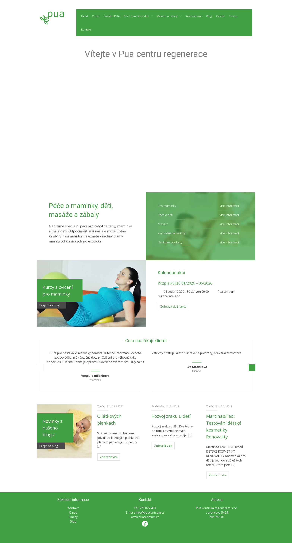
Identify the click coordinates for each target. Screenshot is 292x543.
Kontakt (86, 29)
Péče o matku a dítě (136, 16)
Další (252, 367)
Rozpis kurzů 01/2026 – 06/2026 (185, 283)
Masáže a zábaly (167, 16)
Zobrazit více (109, 457)
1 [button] (141, 390)
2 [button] (146, 390)
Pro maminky (200, 206)
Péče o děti (200, 215)
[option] (95, 368)
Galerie (220, 16)
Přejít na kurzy (51, 305)
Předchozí (40, 367)
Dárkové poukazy (200, 242)
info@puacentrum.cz (150, 512)
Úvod (84, 16)
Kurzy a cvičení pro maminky (58, 290)
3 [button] (150, 390)
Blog (209, 16)
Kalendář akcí (193, 16)
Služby (73, 517)
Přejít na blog (51, 446)
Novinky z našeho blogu (52, 427)
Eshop (233, 16)
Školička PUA (112, 16)
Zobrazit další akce (173, 306)
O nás (95, 16)
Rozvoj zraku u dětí (171, 416)
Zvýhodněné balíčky (200, 233)
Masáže (200, 224)
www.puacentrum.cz (145, 517)
